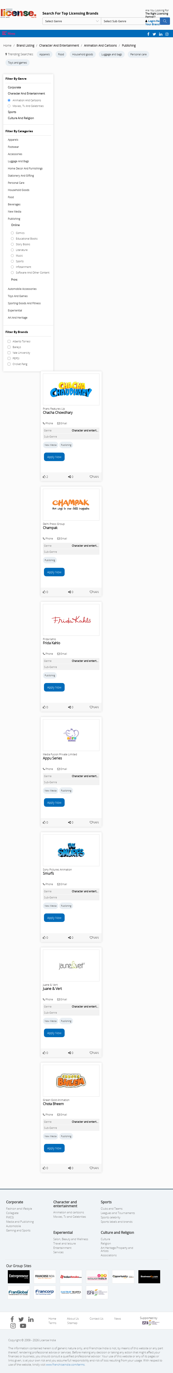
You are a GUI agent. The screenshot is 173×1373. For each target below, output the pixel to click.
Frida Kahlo (51, 643)
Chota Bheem (53, 1103)
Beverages (14, 204)
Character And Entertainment (59, 45)
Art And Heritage (17, 318)
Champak (50, 527)
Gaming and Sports (18, 1230)
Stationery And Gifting (21, 176)
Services (58, 1252)
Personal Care (16, 183)
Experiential (15, 310)
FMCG (10, 1217)
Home (7, 45)
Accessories (15, 154)
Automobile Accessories (22, 289)
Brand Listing (25, 45)
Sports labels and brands (117, 1222)
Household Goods (18, 190)
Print (14, 280)
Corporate (14, 87)
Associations (109, 1255)
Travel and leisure (64, 1243)
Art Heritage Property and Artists (117, 1249)
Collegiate (12, 1213)
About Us (73, 1319)
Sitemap (72, 1323)
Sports (12, 112)
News (117, 1319)
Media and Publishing (20, 1222)
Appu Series (52, 758)
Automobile (13, 1226)
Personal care (138, 54)
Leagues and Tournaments (118, 1213)
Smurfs (48, 873)
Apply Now (54, 457)
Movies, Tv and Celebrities (69, 1217)
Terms (52, 1323)
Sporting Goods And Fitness (24, 303)
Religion (106, 1243)
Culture (105, 1239)
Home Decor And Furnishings (25, 168)
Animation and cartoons (68, 1212)
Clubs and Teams (112, 1209)
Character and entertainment (26, 93)
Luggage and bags (111, 54)
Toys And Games (18, 296)
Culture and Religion (21, 118)
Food (61, 54)
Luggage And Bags (18, 161)
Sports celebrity (110, 1217)
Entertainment (62, 1248)
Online (15, 225)
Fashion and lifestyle (19, 1209)
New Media (14, 211)
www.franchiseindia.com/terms (65, 1364)
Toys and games (17, 62)
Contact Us (96, 1319)
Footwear (13, 147)
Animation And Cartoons (100, 45)
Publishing (129, 45)
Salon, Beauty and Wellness (70, 1239)
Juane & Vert (52, 988)
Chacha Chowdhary (57, 412)
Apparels (44, 54)
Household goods (82, 54)
